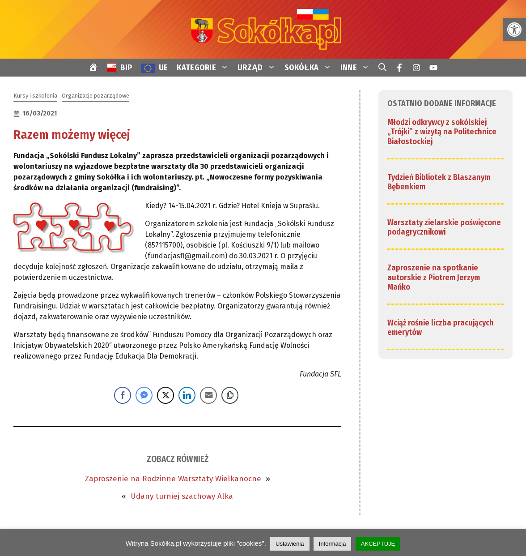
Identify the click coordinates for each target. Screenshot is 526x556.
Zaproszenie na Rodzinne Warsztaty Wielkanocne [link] (173, 478)
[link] (514, 29)
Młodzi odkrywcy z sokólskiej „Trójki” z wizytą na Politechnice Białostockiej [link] (441, 131)
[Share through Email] (208, 395)
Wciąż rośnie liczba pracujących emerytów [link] (440, 328)
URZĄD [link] (259, 68)
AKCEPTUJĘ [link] (378, 543)
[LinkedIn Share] (186, 395)
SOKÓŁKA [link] (310, 68)
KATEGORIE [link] (205, 68)
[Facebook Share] (122, 395)
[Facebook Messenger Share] (144, 395)
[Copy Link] (229, 395)
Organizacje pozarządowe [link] (95, 95)
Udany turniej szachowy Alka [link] (182, 496)
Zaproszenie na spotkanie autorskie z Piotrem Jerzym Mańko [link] (433, 277)
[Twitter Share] (165, 395)
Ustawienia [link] (290, 543)
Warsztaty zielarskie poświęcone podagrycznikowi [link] (444, 227)
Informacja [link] (332, 543)
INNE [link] (357, 68)
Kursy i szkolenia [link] (35, 95)
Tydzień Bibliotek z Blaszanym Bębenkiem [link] (438, 182)
